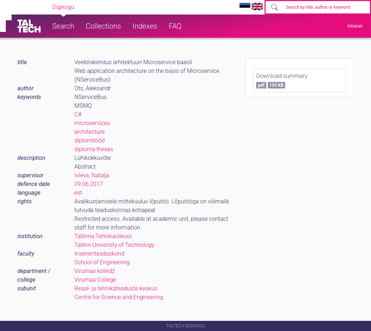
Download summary (281, 80)
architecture (89, 131)
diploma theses (93, 149)
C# (78, 114)
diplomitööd (89, 140)
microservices (92, 123)
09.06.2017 (88, 184)
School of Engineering (101, 262)
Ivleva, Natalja (91, 175)
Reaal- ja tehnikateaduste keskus (115, 288)
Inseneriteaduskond (99, 253)
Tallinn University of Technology (114, 244)
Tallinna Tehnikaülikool (103, 236)
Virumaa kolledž (94, 271)
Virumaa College (95, 279)
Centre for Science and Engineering (118, 297)
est (78, 192)
